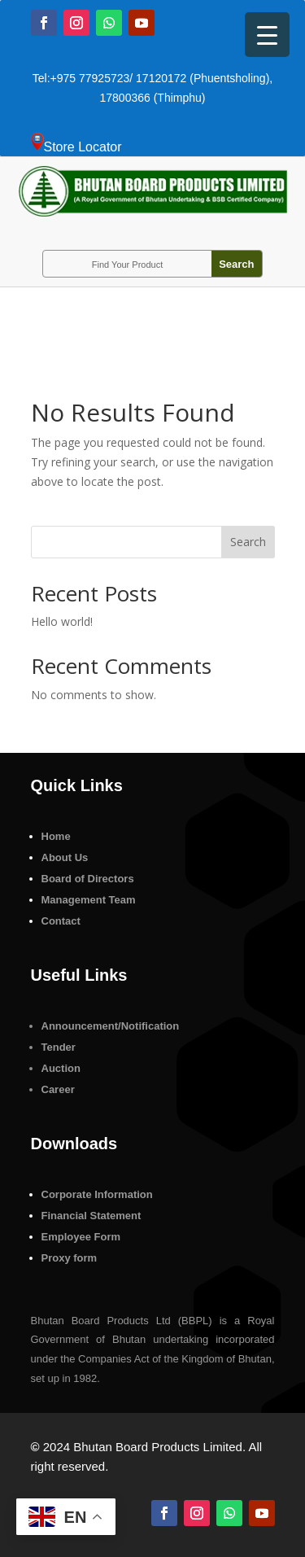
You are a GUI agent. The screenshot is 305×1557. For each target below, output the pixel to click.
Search (248, 541)
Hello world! (62, 621)
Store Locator (83, 146)
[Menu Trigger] (267, 34)
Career (58, 1089)
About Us (65, 857)
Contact (61, 921)
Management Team (88, 900)
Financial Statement (91, 1215)
